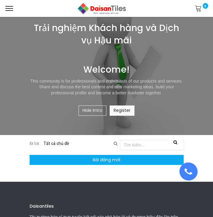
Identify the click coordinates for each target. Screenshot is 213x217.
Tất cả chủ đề (57, 143)
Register (122, 110)
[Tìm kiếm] (175, 142)
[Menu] (9, 8)
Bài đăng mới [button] (106, 160)
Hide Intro (92, 110)
